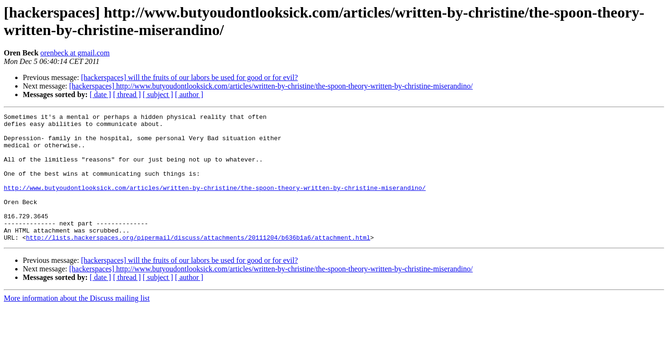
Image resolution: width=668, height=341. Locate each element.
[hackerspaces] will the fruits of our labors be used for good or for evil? (189, 77)
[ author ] (189, 94)
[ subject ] (158, 94)
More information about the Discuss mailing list (77, 324)
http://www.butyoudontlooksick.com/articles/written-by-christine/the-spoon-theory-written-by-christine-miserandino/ (215, 203)
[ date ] (100, 94)
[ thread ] (127, 94)
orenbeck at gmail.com (75, 53)
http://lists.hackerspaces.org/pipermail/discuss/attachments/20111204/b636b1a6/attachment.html (198, 263)
